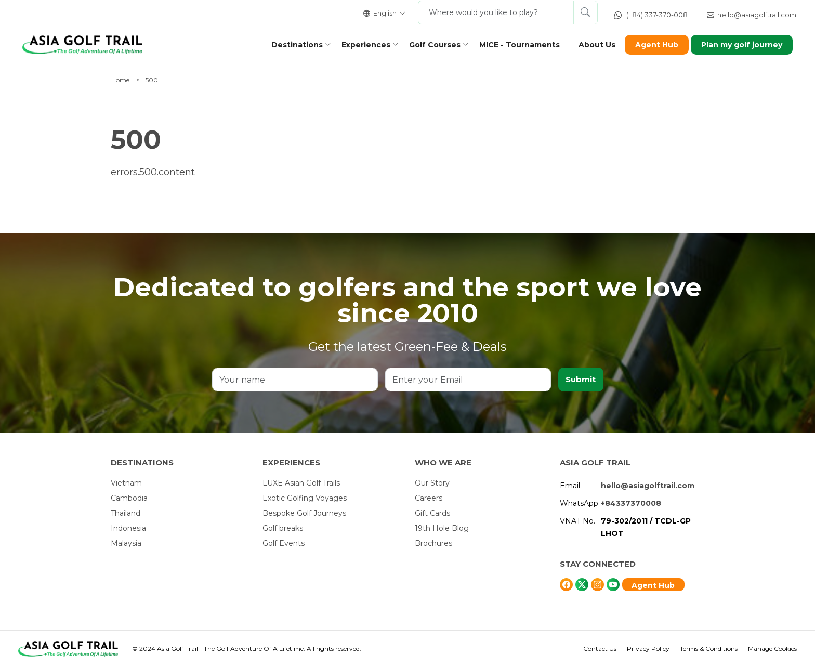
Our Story (432, 483)
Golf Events (283, 543)
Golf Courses (431, 44)
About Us (593, 44)
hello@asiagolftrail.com (751, 14)
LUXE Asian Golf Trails (301, 483)
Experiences (362, 44)
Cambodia (129, 498)
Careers (428, 498)
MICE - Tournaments (516, 44)
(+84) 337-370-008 (651, 14)
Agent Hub (653, 44)
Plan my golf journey (739, 44)
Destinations (294, 44)
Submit (581, 379)
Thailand (125, 513)
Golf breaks (282, 528)
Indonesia (128, 528)
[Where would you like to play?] (496, 12)
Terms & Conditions (709, 648)
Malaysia (126, 543)
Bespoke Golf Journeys (304, 513)
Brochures (433, 543)
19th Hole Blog (442, 528)
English (384, 13)
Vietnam (126, 483)
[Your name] (295, 379)
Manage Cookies (772, 648)
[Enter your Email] (468, 379)
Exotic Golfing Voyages (304, 498)
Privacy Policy (648, 648)
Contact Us (599, 648)
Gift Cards (432, 513)
